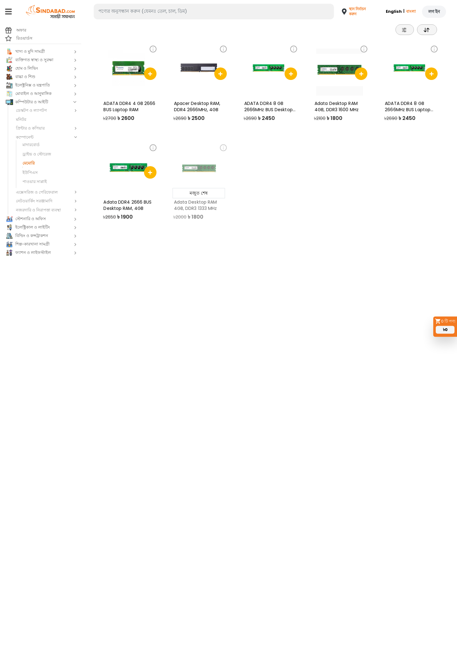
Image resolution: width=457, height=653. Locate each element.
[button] (351, 11)
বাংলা (411, 11)
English (394, 11)
